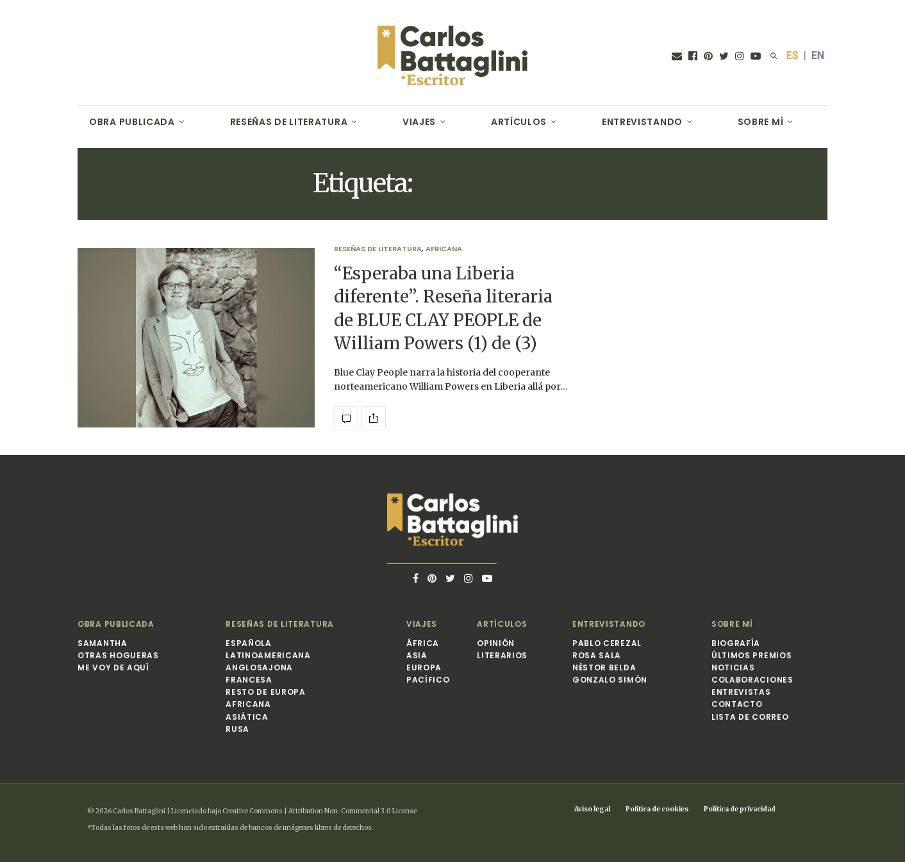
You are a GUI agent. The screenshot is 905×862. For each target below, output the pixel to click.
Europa (424, 667)
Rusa (237, 729)
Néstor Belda (604, 667)
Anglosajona (259, 667)
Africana (444, 249)
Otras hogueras (118, 655)
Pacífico (428, 679)
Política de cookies (657, 809)
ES (792, 55)
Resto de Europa (266, 691)
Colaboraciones (752, 679)
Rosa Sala (596, 655)
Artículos (519, 121)
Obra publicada (132, 121)
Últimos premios (751, 655)
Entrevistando (642, 121)
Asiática (247, 716)
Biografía (735, 643)
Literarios (502, 655)
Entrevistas (741, 691)
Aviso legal (592, 809)
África (422, 643)
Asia (417, 655)
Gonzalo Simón (609, 679)
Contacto (737, 704)
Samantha (103, 643)
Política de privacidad (740, 809)
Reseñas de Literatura (289, 121)
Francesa (249, 679)
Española (249, 643)
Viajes (419, 121)
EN (817, 55)
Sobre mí (761, 121)
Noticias (733, 667)
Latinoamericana (268, 655)
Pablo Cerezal (607, 643)
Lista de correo (750, 716)
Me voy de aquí (113, 667)
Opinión (496, 643)
